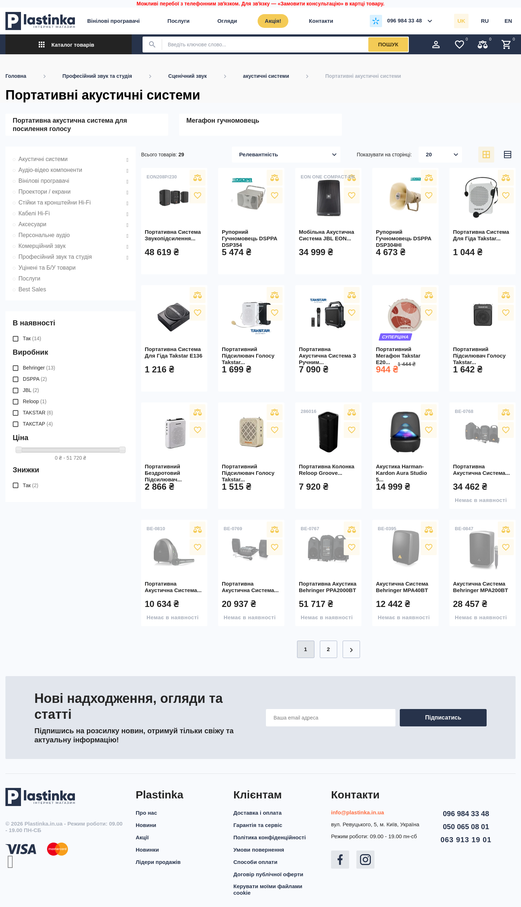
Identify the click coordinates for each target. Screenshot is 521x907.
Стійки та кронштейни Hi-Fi (54, 202)
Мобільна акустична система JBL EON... (326, 235)
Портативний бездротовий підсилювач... (163, 472)
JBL (31, 390)
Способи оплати (255, 862)
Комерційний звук (41, 246)
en (508, 21)
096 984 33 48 (466, 814)
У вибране (197, 195)
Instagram (365, 860)
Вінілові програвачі (43, 181)
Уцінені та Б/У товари (47, 268)
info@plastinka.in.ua (357, 812)
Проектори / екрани (44, 192)
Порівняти (197, 177)
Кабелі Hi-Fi (34, 213)
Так (32, 338)
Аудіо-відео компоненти (50, 170)
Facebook (340, 860)
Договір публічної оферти (268, 874)
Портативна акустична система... (481, 469)
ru (485, 21)
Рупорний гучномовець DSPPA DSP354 (249, 238)
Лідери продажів (158, 862)
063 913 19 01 (465, 840)
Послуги (29, 278)
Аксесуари (32, 224)
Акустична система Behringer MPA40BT (402, 587)
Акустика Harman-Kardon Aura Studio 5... (401, 472)
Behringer (39, 368)
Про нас (146, 813)
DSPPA (35, 379)
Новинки (147, 850)
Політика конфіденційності (269, 837)
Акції (142, 837)
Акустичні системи (43, 159)
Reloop (34, 401)
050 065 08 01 (466, 827)
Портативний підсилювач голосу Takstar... (248, 355)
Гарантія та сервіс (257, 825)
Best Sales (32, 289)
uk (461, 21)
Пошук (388, 44)
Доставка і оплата (257, 813)
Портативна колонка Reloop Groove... (326, 469)
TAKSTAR (38, 412)
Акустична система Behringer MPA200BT (480, 587)
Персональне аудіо (44, 235)
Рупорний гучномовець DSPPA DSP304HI (403, 238)
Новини (146, 825)
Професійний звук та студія (55, 257)
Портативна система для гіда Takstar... (481, 235)
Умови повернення (258, 850)
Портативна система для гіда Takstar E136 (173, 352)
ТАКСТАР (38, 424)
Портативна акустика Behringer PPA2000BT (327, 587)
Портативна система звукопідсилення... (173, 235)
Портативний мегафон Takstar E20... (398, 355)
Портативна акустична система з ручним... (327, 355)
